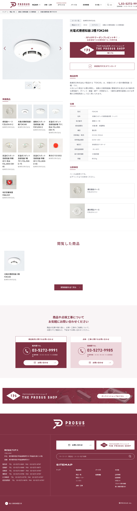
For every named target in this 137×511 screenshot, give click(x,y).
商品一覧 (78, 475)
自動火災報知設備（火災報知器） (114, 25)
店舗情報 (117, 478)
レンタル (78, 481)
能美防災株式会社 (8, 127)
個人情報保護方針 (120, 486)
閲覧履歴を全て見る (68, 287)
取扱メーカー (80, 478)
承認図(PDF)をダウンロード (102, 66)
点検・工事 (48, 5)
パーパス (74, 5)
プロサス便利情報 (120, 483)
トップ (58, 470)
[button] (5, 48)
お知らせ (117, 481)
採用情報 (86, 5)
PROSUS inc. (126, 503)
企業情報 (117, 475)
